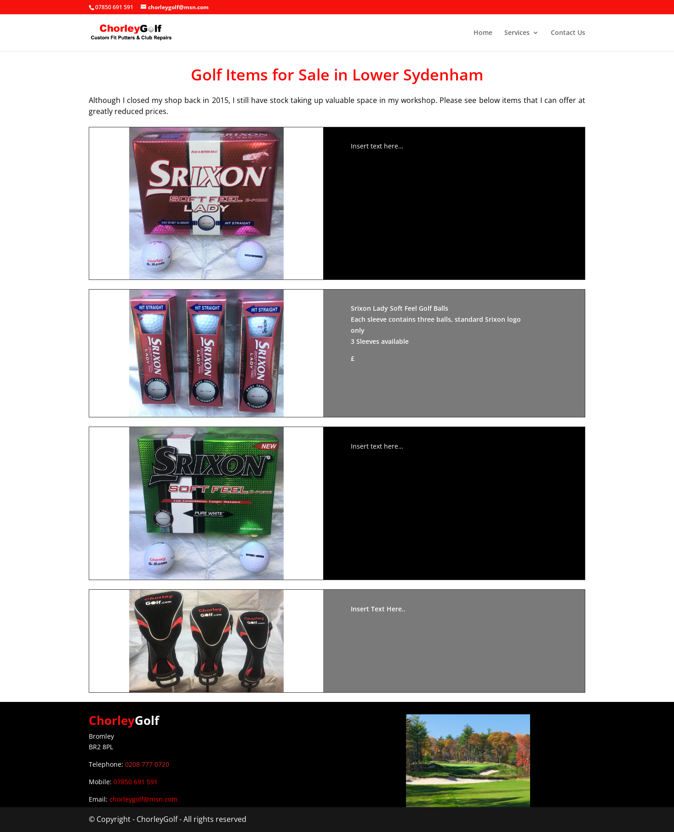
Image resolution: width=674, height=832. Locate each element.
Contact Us (568, 33)
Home (483, 33)
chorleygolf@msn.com (143, 799)
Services (517, 33)
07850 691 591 (136, 781)
